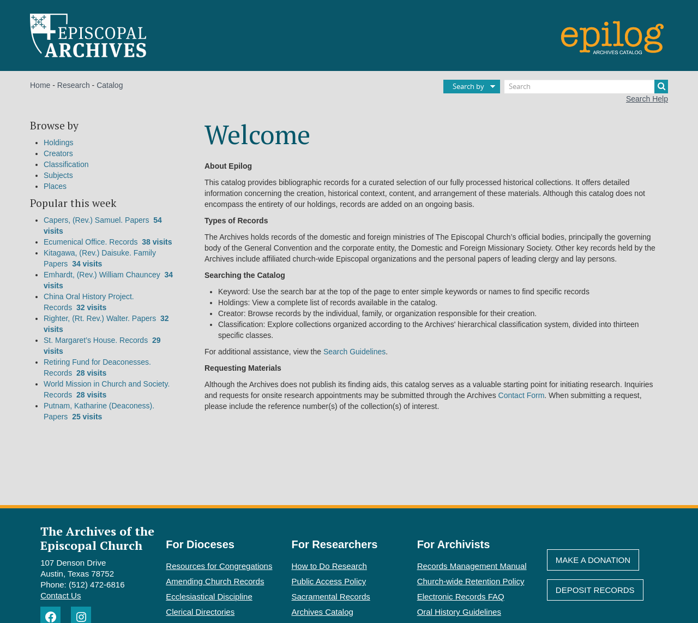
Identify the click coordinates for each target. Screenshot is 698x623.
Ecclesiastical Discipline (209, 596)
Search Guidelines (354, 351)
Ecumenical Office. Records (108, 242)
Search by (468, 86)
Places (55, 186)
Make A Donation (593, 560)
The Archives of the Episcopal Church (97, 538)
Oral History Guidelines (459, 611)
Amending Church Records (215, 581)
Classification (66, 164)
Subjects (58, 175)
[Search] (586, 86)
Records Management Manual (472, 566)
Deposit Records (595, 590)
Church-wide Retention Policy (471, 581)
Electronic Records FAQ (460, 596)
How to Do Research (329, 566)
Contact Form (521, 395)
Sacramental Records (331, 596)
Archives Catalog (322, 611)
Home (40, 85)
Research (73, 85)
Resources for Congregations (219, 566)
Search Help (647, 98)
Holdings (58, 142)
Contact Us (60, 595)
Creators (58, 153)
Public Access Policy (329, 581)
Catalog (110, 85)
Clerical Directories (200, 611)
